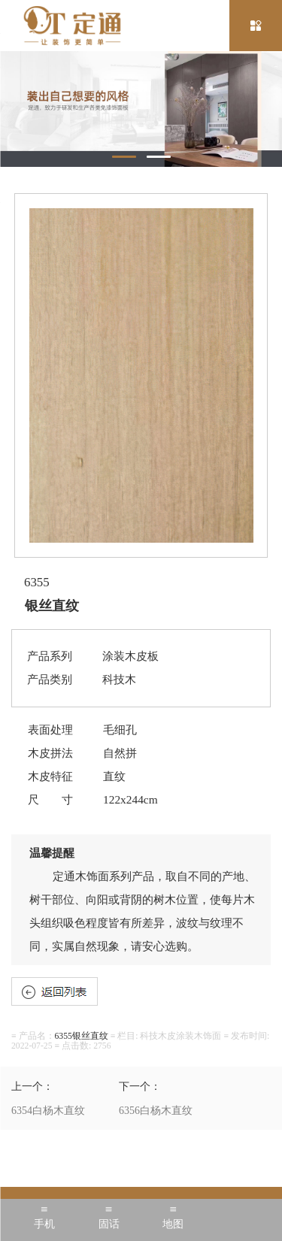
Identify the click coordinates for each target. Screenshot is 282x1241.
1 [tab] (124, 157)
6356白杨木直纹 (156, 1110)
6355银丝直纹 (81, 1036)
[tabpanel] (141, 109)
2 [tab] (159, 157)
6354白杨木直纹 (48, 1110)
